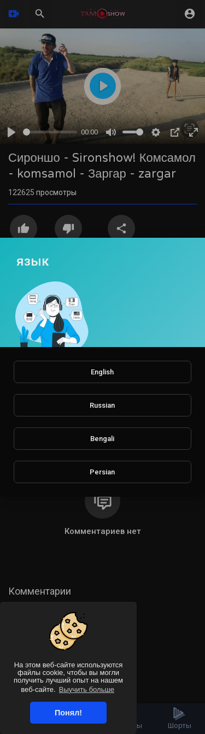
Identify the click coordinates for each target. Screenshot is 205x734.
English (102, 372)
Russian (102, 405)
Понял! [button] (68, 712)
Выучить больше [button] (86, 689)
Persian (102, 472)
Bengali (102, 438)
